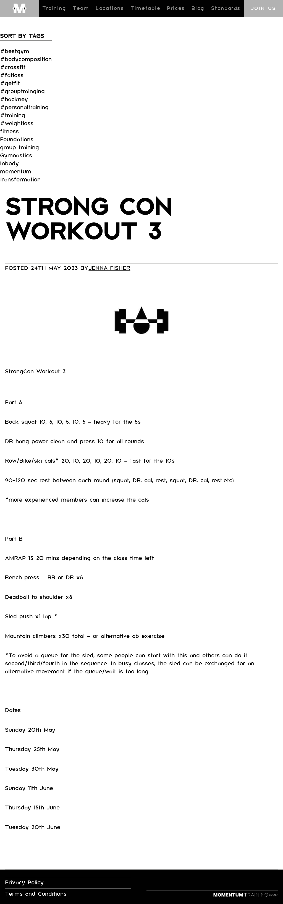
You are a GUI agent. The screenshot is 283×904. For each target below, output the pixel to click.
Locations (110, 8)
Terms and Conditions (36, 893)
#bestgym (14, 51)
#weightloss (16, 123)
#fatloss (11, 75)
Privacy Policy (24, 882)
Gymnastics (16, 155)
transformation (20, 179)
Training (54, 8)
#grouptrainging (22, 91)
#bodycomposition (26, 59)
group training (19, 147)
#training (12, 115)
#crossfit (12, 67)
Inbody (9, 163)
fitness (9, 131)
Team (81, 8)
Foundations (16, 139)
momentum (15, 171)
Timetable (145, 8)
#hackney (14, 99)
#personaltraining (24, 107)
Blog (198, 8)
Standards (225, 8)
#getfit (10, 83)
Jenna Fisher (109, 268)
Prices (176, 8)
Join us (263, 8)
